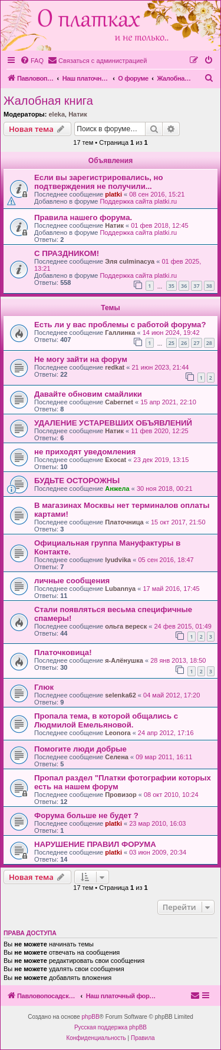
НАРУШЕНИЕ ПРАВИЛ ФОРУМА (95, 844)
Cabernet (119, 402)
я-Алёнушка (124, 660)
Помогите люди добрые (80, 749)
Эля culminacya (129, 261)
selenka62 (120, 695)
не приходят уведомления (85, 451)
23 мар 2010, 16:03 (157, 823)
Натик (77, 114)
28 (209, 343)
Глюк (44, 687)
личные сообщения (72, 580)
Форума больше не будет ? (86, 815)
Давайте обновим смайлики (88, 394)
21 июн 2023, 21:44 (160, 367)
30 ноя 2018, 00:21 (165, 488)
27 (196, 343)
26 (184, 343)
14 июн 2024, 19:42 (171, 332)
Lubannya (120, 588)
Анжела (117, 488)
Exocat (115, 459)
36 (184, 286)
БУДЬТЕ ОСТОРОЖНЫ (77, 480)
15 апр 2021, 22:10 (168, 402)
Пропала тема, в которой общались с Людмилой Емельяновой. (106, 720)
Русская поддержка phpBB (110, 1027)
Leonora (117, 732)
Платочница (124, 522)
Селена (116, 756)
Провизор (121, 794)
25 (171, 343)
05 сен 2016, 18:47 (165, 559)
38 (209, 286)
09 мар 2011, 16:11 (164, 756)
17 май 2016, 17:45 (171, 588)
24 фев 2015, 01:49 (182, 626)
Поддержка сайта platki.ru (138, 201)
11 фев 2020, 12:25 (159, 430)
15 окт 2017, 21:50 (178, 522)
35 (171, 286)
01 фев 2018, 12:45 (159, 225)
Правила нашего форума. (83, 217)
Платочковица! (63, 652)
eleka (56, 114)
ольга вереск (126, 626)
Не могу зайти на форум (80, 359)
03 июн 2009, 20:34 (157, 852)
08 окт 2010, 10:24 (171, 794)
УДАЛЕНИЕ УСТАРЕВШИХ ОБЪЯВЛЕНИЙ (113, 422)
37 (196, 286)
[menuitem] (32, 61)
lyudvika (118, 559)
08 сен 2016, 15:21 (156, 194)
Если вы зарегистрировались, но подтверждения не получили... (98, 182)
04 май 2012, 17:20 (171, 695)
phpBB (91, 1017)
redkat (114, 367)
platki (113, 194)
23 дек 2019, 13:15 (161, 459)
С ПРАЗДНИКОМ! (66, 253)
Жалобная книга (48, 100)
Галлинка (120, 332)
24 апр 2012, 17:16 (166, 732)
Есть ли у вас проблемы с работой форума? (120, 324)
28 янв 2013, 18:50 (178, 660)
